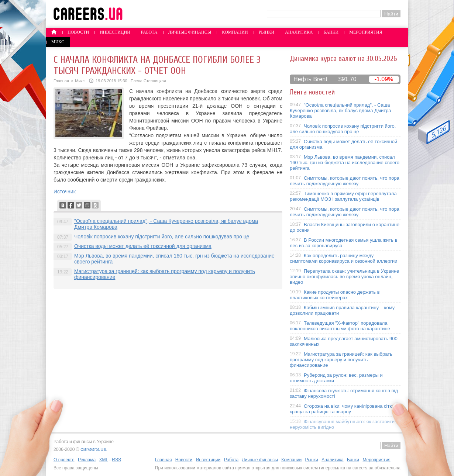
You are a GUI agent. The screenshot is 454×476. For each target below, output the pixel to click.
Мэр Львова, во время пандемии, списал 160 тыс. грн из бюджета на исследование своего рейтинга (344, 162)
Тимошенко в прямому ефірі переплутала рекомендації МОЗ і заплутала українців (343, 196)
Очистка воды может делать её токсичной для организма (142, 246)
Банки (331, 32)
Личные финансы (189, 32)
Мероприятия (365, 32)
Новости (78, 32)
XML (103, 459)
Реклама (87, 459)
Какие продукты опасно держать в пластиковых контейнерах (335, 294)
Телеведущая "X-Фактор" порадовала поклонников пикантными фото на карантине (340, 325)
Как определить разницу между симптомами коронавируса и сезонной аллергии (344, 258)
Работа (149, 32)
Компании (235, 32)
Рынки (266, 32)
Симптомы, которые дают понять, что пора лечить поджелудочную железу (344, 180)
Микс (57, 41)
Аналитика (299, 32)
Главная (61, 81)
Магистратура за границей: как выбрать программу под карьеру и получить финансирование (341, 359)
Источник (65, 191)
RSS (116, 459)
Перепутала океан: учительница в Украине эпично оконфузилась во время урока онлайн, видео (344, 276)
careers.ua (93, 449)
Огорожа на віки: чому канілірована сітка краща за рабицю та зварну (342, 408)
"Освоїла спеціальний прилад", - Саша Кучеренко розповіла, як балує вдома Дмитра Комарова (340, 110)
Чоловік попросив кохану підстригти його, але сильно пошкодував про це (161, 236)
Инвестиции (115, 32)
